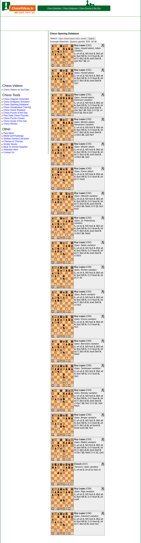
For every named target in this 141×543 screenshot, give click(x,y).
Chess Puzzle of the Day (90, 8)
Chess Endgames (70, 8)
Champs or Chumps (13, 141)
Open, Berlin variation (84, 294)
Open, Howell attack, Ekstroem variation (84, 98)
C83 (89, 390)
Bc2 (101, 206)
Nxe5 (82, 179)
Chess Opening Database (16, 104)
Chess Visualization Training (17, 107)
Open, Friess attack (83, 171)
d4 (102, 56)
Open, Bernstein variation (86, 344)
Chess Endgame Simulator (16, 102)
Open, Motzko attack (84, 147)
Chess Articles (10, 124)
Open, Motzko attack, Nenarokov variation (84, 123)
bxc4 (76, 113)
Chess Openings (54, 8)
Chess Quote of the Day (15, 121)
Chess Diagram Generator (16, 99)
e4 (78, 53)
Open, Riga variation (84, 491)
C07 (85, 464)
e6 (81, 470)
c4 (88, 61)
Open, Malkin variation (85, 442)
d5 (85, 58)
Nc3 (76, 327)
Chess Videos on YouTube (16, 89)
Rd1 (89, 110)
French (77, 464)
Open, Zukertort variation (86, 516)
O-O (90, 56)
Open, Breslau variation (85, 393)
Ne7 (92, 135)
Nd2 (96, 470)
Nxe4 (95, 56)
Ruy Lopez (79, 45)
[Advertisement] (70, 23)
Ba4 (79, 56)
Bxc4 (85, 113)
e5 (81, 53)
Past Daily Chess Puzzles (15, 115)
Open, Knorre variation (85, 319)
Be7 (81, 61)
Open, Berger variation (85, 417)
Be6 (97, 58)
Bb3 (82, 58)
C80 (89, 168)
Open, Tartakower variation (87, 368)
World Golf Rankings (13, 136)
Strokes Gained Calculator (16, 138)
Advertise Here (10, 149)
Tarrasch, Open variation (86, 467)
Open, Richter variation (85, 270)
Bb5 (98, 53)
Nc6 (91, 53)
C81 (89, 45)
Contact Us (8, 152)
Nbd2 (87, 206)
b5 (75, 58)
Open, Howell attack (84, 73)
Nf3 (87, 53)
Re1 (87, 403)
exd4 (82, 428)
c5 (99, 470)
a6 (102, 53)
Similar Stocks (10, 144)
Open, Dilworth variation (86, 196)
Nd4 (100, 403)
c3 (75, 135)
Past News (8, 133)
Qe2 (76, 61)
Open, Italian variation (85, 245)
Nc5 (79, 305)
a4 (91, 425)
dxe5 (92, 58)
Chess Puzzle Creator (14, 118)
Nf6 (83, 56)
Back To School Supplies (15, 147)
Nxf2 (76, 209)
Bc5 (79, 135)
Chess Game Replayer (14, 110)
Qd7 (91, 113)
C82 (89, 119)
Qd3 (87, 135)
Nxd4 (95, 425)
